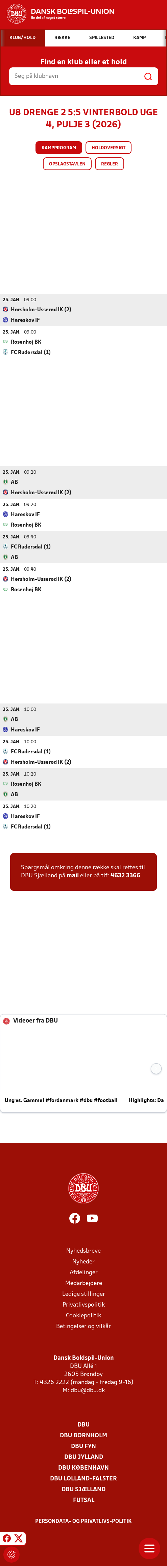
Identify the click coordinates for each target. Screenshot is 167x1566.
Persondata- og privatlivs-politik (83, 1521)
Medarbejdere (83, 1283)
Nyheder (83, 1261)
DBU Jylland (83, 1457)
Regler (109, 164)
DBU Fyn (83, 1446)
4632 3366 (125, 875)
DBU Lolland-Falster (83, 1478)
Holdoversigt (108, 148)
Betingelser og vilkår (83, 1326)
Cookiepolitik (83, 1315)
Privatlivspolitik (84, 1305)
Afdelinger (84, 1272)
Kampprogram (59, 148)
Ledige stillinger (83, 1294)
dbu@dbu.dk (88, 1390)
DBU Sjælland (83, 1489)
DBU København (83, 1468)
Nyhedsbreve (83, 1251)
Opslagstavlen (67, 164)
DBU (83, 1425)
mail (73, 875)
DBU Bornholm (83, 1435)
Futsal (83, 1500)
